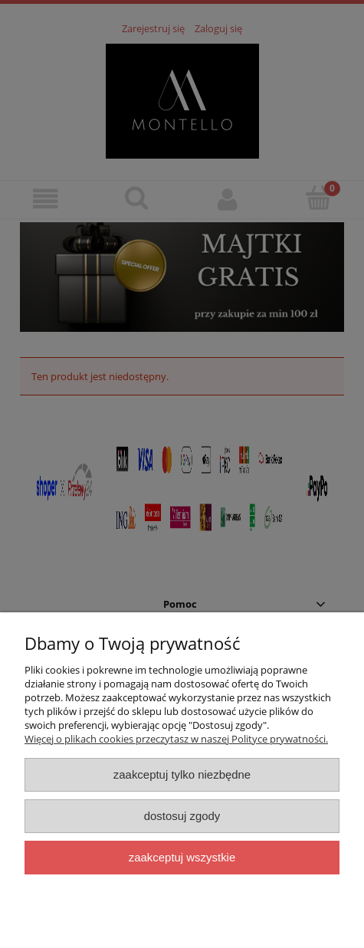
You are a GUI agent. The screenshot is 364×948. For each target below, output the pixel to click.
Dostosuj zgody (182, 815)
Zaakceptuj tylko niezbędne (182, 774)
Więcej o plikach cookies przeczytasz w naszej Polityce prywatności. (176, 739)
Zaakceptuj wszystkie (182, 857)
